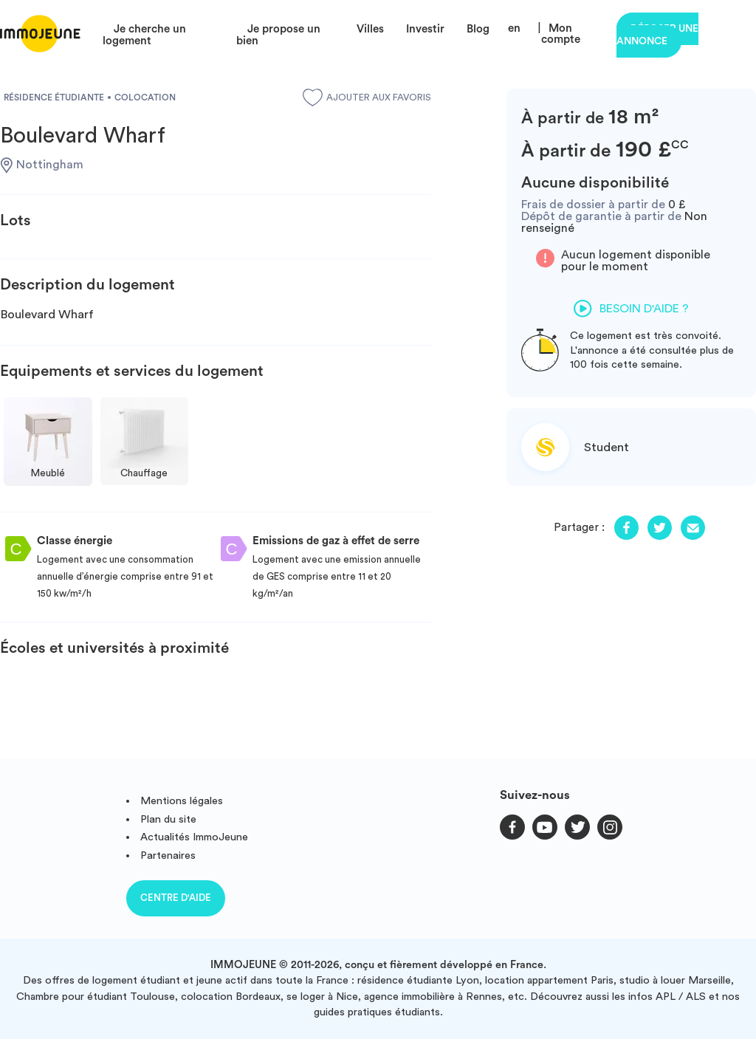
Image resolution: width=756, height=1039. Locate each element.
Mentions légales (181, 800)
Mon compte (560, 34)
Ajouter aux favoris (367, 97)
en (514, 28)
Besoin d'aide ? (631, 309)
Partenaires (168, 855)
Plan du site (168, 819)
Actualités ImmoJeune (194, 837)
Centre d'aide (175, 897)
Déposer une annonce (657, 35)
